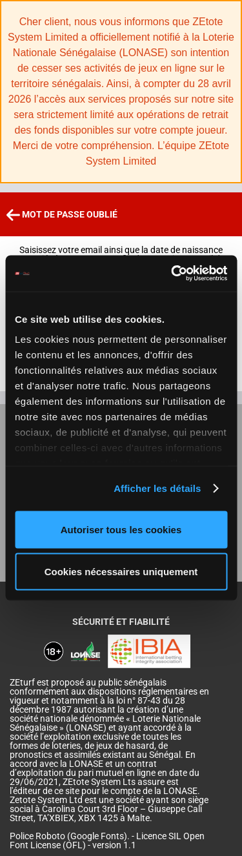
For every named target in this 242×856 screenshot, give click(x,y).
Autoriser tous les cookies (121, 529)
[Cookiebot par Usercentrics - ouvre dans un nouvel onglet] (172, 273)
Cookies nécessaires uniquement (121, 571)
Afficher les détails (157, 488)
